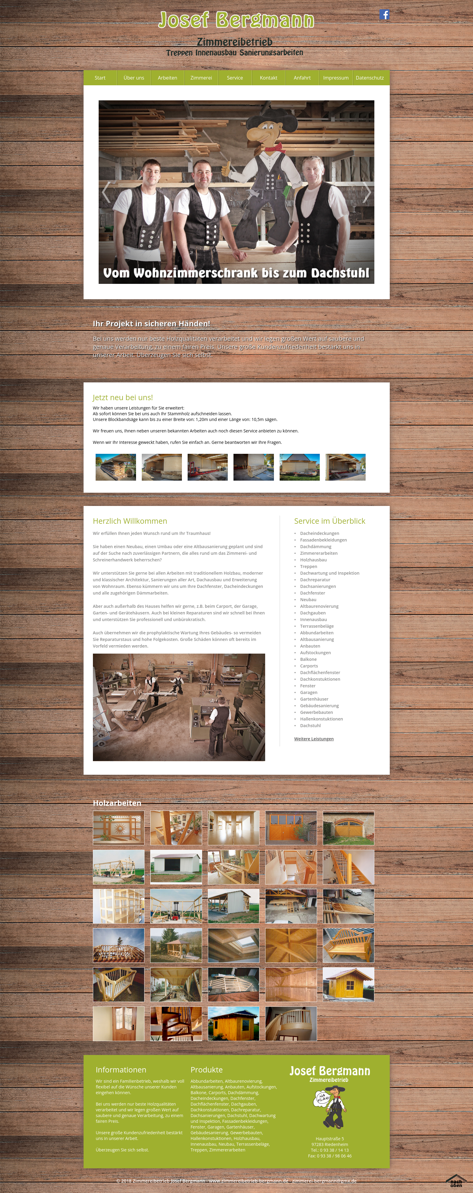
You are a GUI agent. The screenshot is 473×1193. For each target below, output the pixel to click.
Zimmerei (201, 77)
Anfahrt (302, 77)
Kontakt (269, 77)
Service (235, 77)
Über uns (134, 77)
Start (100, 77)
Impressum (336, 77)
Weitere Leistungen (314, 739)
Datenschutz (370, 77)
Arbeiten (167, 77)
